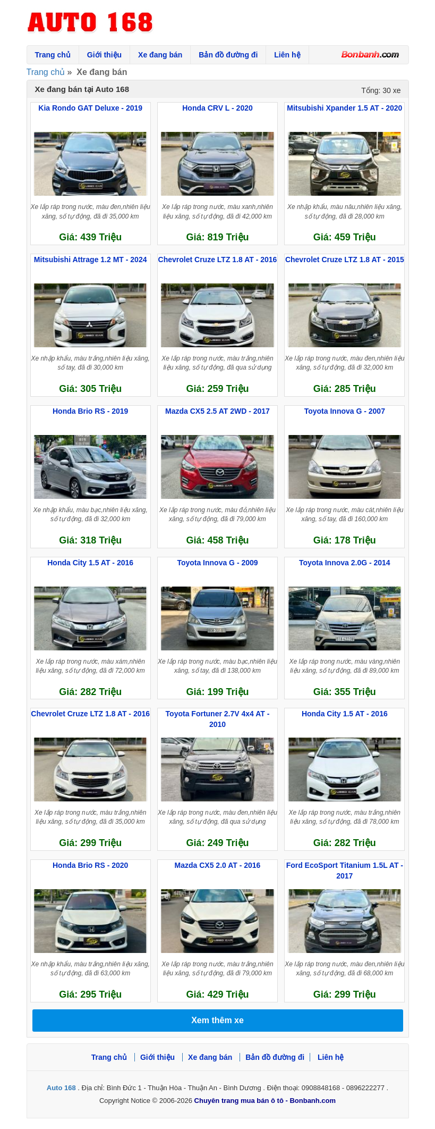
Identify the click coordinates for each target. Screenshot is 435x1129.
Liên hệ (287, 55)
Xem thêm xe (217, 1020)
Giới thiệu (104, 55)
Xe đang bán (160, 55)
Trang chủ (53, 55)
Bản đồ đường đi (228, 55)
